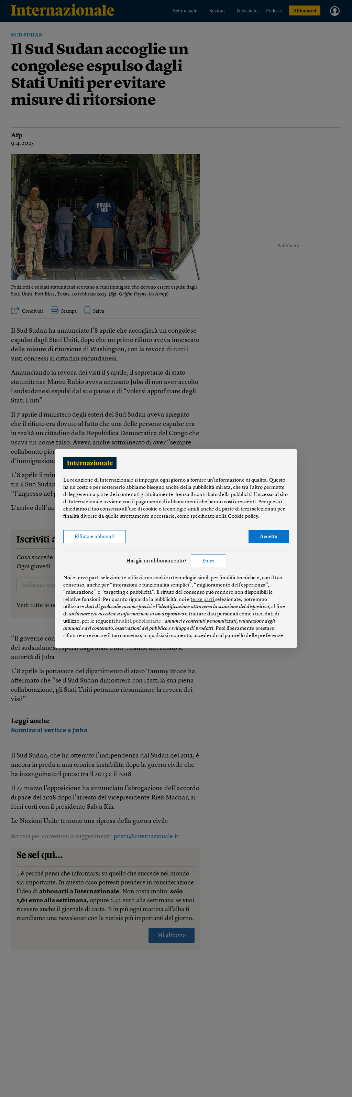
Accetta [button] (268, 536)
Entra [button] (208, 561)
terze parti (203, 599)
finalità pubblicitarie (139, 621)
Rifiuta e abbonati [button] (94, 536)
